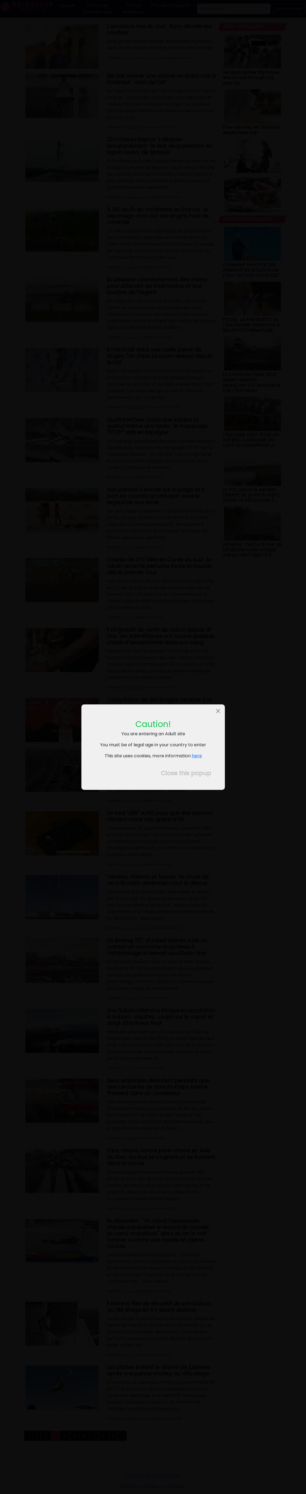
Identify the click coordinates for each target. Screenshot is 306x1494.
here (196, 756)
